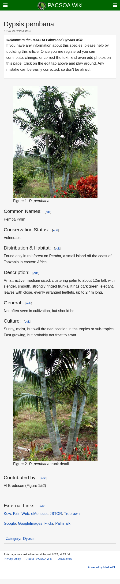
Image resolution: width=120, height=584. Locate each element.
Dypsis (28, 539)
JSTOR (56, 514)
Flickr (48, 523)
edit (47, 212)
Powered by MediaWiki (102, 567)
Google (10, 523)
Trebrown (72, 514)
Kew (7, 514)
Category (13, 539)
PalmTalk (63, 523)
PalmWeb (21, 514)
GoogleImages (30, 523)
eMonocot (39, 514)
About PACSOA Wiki (39, 558)
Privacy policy (12, 558)
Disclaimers (65, 558)
